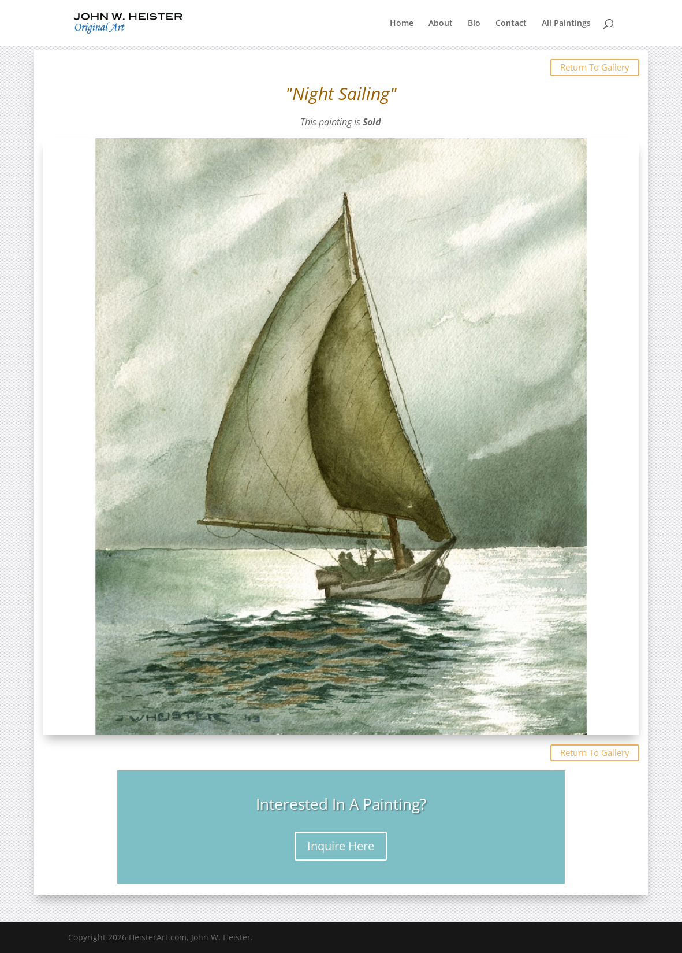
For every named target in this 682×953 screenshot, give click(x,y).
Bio (474, 23)
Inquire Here (340, 846)
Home (401, 23)
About (440, 23)
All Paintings (566, 23)
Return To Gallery (594, 67)
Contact (511, 23)
